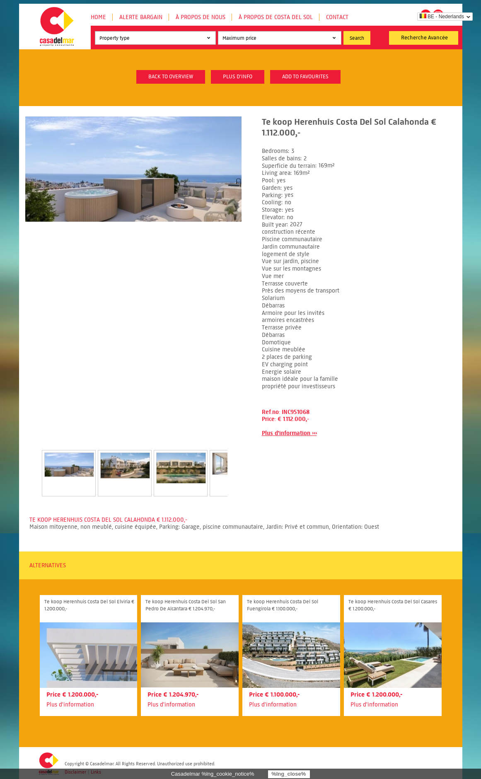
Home (98, 17)
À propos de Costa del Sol (276, 17)
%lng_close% (288, 774)
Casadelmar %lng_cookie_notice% (212, 774)
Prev (32, 464)
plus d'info (237, 76)
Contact (337, 17)
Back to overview (170, 76)
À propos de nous (200, 17)
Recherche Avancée (424, 37)
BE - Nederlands (442, 16)
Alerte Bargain (140, 17)
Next (237, 464)
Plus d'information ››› (289, 433)
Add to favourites (305, 76)
